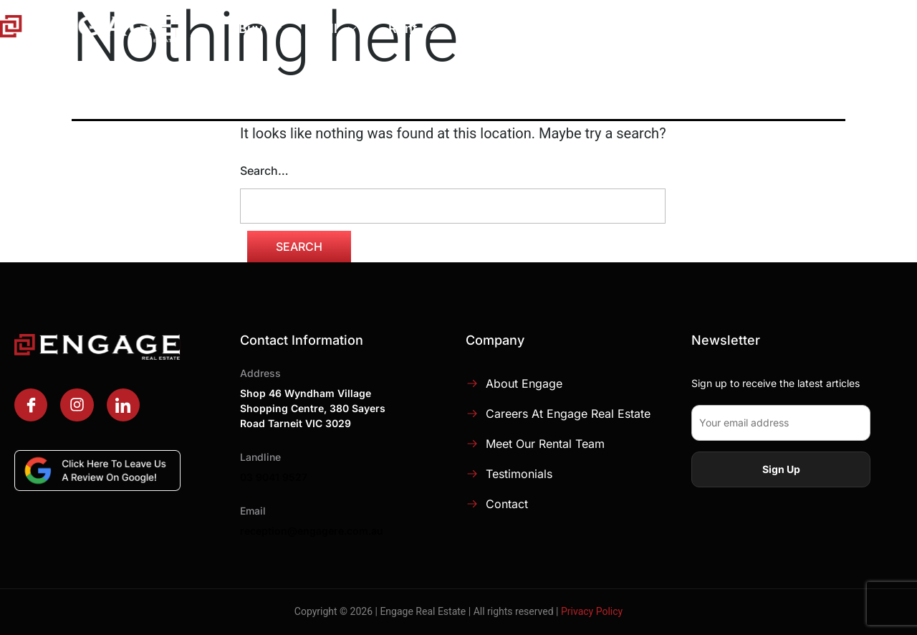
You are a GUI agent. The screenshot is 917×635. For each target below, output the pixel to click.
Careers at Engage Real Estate (568, 413)
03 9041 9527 (273, 477)
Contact (507, 504)
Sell (337, 28)
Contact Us (859, 29)
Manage (504, 28)
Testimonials (519, 474)
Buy (262, 28)
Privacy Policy (592, 611)
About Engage (623, 28)
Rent (413, 28)
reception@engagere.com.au (311, 531)
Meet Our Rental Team (545, 443)
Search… (264, 170)
